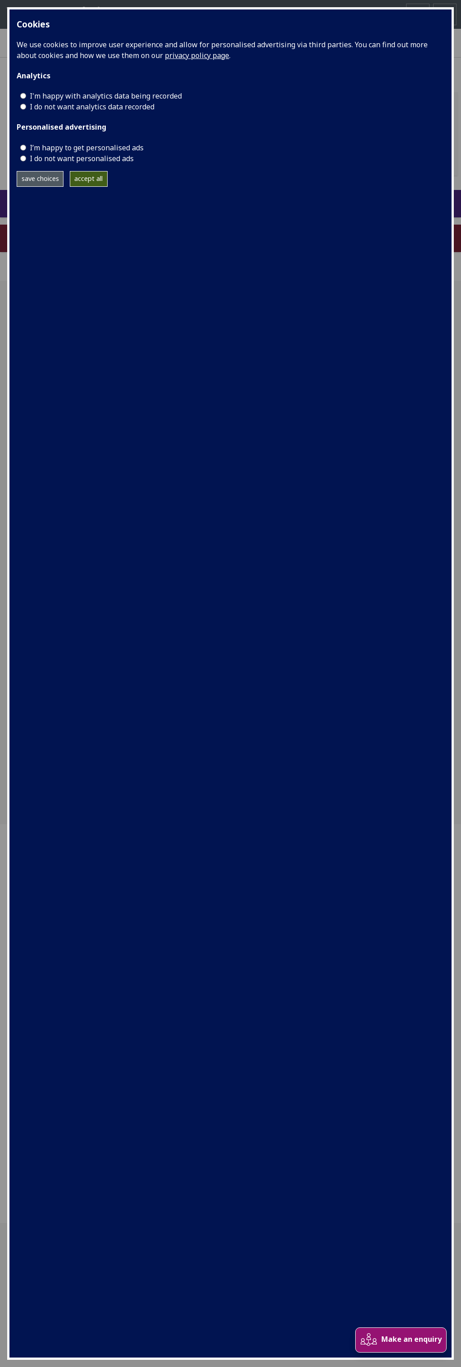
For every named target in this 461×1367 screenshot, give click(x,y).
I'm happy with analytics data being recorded (106, 96)
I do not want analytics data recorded (92, 107)
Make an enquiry (401, 1340)
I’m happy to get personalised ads (87, 148)
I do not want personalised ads (82, 158)
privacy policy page (197, 55)
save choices (40, 178)
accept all (88, 178)
